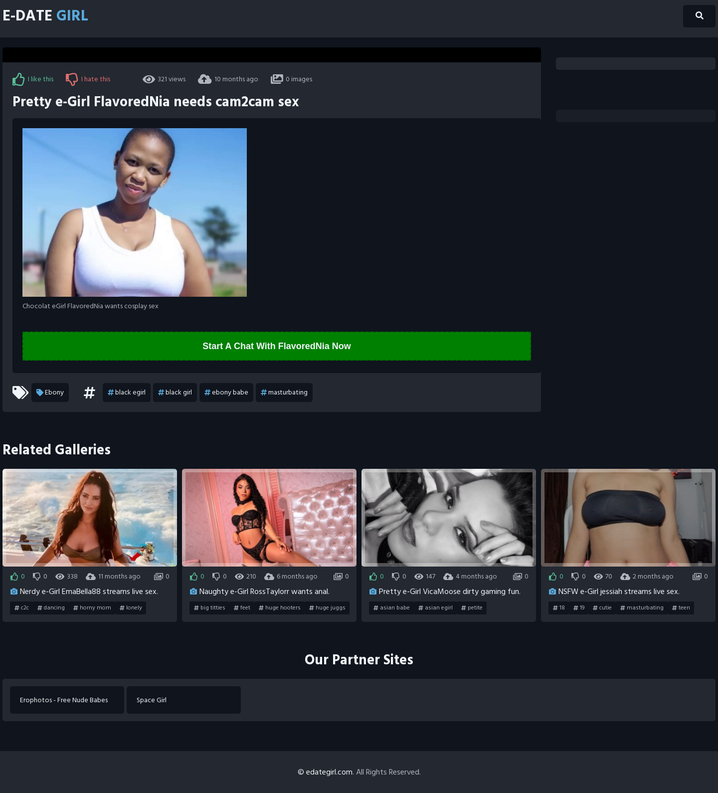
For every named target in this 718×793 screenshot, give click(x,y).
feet (242, 607)
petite (472, 607)
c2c (21, 607)
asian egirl (435, 607)
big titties (209, 607)
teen (681, 607)
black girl (175, 392)
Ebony (50, 392)
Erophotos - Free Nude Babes (64, 700)
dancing (51, 607)
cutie (602, 607)
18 (559, 607)
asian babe (391, 607)
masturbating (284, 392)
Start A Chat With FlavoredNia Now (276, 346)
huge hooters (280, 607)
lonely (131, 607)
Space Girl (152, 700)
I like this (32, 79)
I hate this (88, 79)
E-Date (45, 16)
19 (578, 607)
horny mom (92, 607)
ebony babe (226, 392)
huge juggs (327, 607)
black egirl (127, 392)
